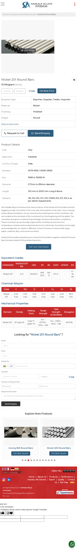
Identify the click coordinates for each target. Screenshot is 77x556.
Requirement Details (9, 392)
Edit (32, 91)
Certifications (67, 477)
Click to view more (10, 124)
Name (3, 341)
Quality (61, 479)
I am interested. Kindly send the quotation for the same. (38, 396)
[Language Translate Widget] (12, 472)
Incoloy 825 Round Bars (59, 448)
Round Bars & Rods (27, 14)
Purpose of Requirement (10, 382)
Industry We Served (36, 479)
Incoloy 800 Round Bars (20, 448)
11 (51, 460)
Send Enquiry (40, 133)
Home (5, 14)
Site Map (64, 482)
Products (14, 14)
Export (52, 479)
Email (3, 351)
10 (49, 460)
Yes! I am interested (39, 247)
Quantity (4, 372)
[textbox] (20, 90)
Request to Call (14, 133)
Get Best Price (46, 91)
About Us (42, 477)
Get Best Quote (20, 453)
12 (54, 460)
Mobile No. (5, 361)
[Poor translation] (9, 513)
